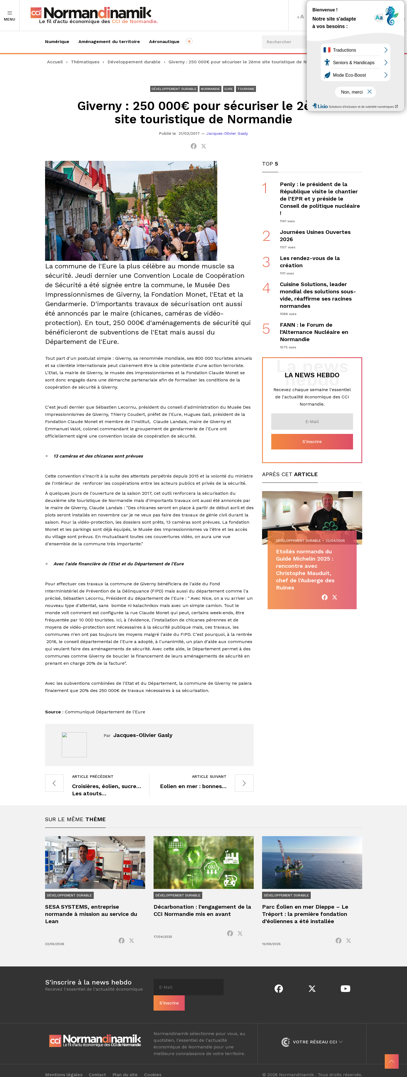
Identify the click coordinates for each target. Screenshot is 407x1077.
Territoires (360, 15)
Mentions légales (63, 1066)
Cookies (152, 1066)
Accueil (55, 61)
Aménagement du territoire (109, 41)
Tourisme (246, 89)
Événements (341, 78)
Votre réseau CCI (312, 1033)
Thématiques (85, 61)
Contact (97, 1066)
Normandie (210, 89)
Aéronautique (164, 41)
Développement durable (134, 61)
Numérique (57, 41)
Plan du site (125, 1066)
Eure (229, 89)
